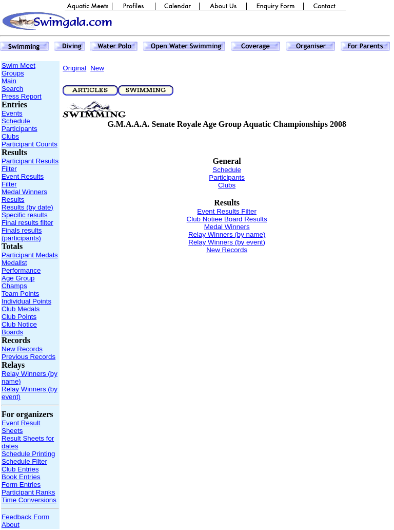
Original (74, 68)
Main (9, 81)
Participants (19, 128)
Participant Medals (30, 255)
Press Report (22, 96)
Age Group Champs (18, 282)
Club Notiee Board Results (227, 219)
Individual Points (26, 301)
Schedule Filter (24, 461)
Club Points (19, 316)
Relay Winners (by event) (226, 242)
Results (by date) (27, 207)
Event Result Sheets (21, 426)
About (10, 524)
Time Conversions (29, 500)
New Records (22, 349)
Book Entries (21, 477)
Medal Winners (24, 192)
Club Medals (21, 309)
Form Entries (21, 484)
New (97, 68)
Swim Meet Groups (18, 69)
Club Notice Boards (19, 328)
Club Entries (20, 469)
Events (12, 113)
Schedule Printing (28, 454)
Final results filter (27, 222)
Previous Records (28, 357)
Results (13, 199)
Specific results (25, 215)
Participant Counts (29, 144)
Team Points (20, 293)
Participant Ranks (28, 492)
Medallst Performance (21, 266)
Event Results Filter (227, 211)
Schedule (16, 121)
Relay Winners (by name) (226, 234)
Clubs (10, 136)
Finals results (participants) (22, 234)
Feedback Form (25, 517)
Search (12, 88)
